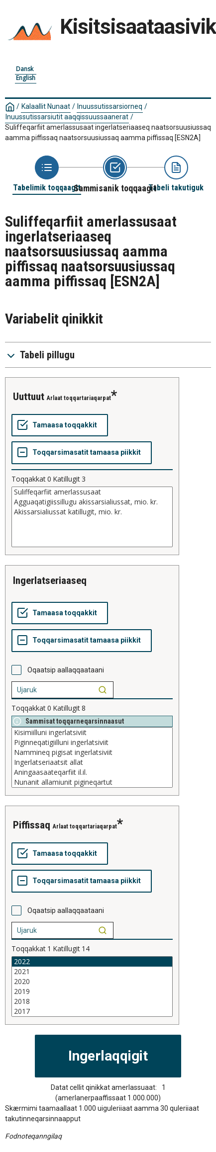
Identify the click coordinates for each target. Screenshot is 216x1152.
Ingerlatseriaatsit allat (92, 762)
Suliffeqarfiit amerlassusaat (92, 492)
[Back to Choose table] (46, 174)
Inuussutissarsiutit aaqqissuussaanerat (66, 117)
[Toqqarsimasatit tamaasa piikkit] (81, 452)
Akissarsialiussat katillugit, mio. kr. (92, 512)
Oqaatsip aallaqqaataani (65, 670)
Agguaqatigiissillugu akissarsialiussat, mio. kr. (92, 502)
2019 (92, 991)
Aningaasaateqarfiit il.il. (92, 772)
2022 (92, 962)
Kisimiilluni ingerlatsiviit (92, 733)
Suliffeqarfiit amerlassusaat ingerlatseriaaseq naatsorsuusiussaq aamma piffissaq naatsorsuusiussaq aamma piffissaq (108, 132)
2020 (92, 982)
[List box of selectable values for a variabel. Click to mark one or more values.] (92, 517)
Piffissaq (31, 825)
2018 (92, 1001)
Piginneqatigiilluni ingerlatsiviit (92, 742)
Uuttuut (28, 397)
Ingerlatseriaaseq (50, 580)
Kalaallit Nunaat (45, 106)
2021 (92, 972)
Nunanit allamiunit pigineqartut (92, 782)
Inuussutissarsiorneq (109, 106)
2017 (92, 1011)
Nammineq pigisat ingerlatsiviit (92, 752)
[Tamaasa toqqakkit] (59, 425)
